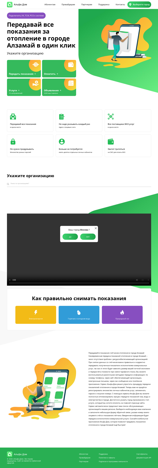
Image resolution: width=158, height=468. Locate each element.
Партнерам (86, 4)
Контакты (120, 4)
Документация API (143, 458)
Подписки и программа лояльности (113, 461)
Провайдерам (68, 4)
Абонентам (49, 4)
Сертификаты (141, 454)
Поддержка (103, 4)
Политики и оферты (107, 458)
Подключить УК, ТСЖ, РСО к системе (26, 15)
